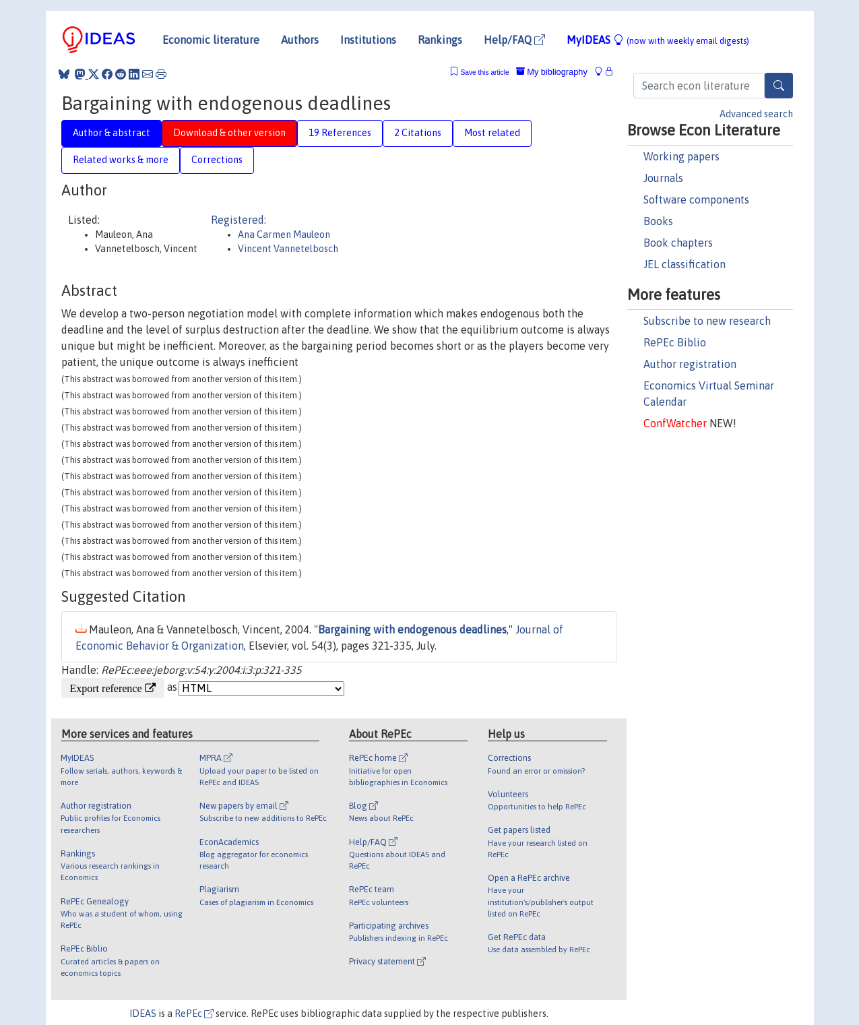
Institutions (368, 40)
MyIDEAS (658, 40)
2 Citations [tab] (417, 132)
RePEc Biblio (674, 342)
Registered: (238, 220)
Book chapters (678, 243)
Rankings (440, 40)
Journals (663, 178)
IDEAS (142, 1013)
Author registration (689, 364)
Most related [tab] (492, 132)
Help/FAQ (514, 40)
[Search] (779, 85)
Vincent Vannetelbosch (288, 248)
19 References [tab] (340, 132)
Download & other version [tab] (229, 132)
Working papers (681, 156)
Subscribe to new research (707, 321)
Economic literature (210, 40)
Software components (696, 199)
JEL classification (684, 264)
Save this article (484, 72)
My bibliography (551, 72)
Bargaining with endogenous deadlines (412, 629)
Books (658, 221)
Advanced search (756, 113)
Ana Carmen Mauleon (284, 234)
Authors (300, 40)
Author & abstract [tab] (111, 132)
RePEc (194, 1013)
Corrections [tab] (217, 159)
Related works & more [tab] (120, 159)
